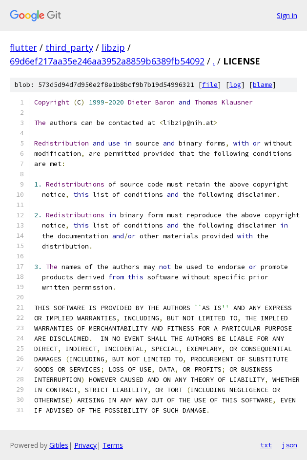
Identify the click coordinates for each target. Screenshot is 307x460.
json (289, 444)
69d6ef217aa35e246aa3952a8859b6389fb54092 (107, 61)
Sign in (287, 15)
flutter (23, 47)
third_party (69, 47)
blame (262, 85)
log (235, 85)
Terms (112, 445)
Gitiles (58, 445)
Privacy (85, 445)
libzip (113, 47)
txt (266, 444)
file (210, 85)
